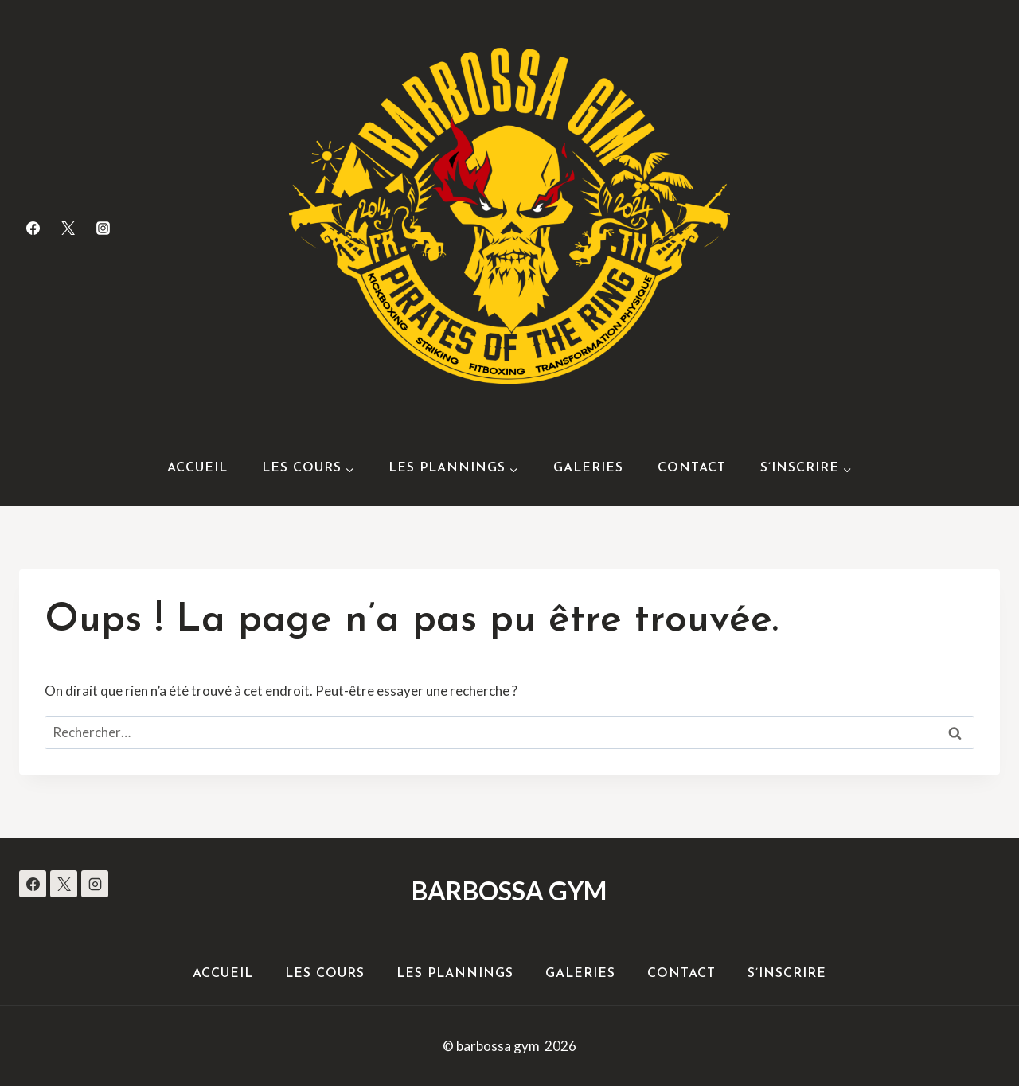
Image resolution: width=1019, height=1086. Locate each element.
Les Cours (325, 973)
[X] (63, 883)
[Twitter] (67, 227)
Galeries (588, 468)
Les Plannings (454, 973)
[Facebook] (32, 227)
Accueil (197, 468)
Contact (692, 468)
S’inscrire (787, 973)
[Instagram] (102, 227)
